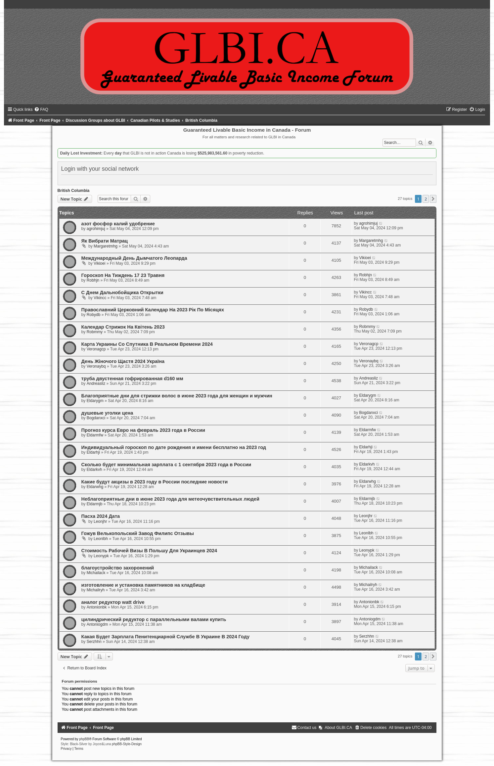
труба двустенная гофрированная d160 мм (132, 378)
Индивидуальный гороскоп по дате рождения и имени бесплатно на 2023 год (173, 447)
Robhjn (93, 280)
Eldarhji (93, 452)
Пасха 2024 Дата (100, 516)
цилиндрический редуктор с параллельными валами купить (153, 619)
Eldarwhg (95, 486)
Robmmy (95, 332)
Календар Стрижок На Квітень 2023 (123, 327)
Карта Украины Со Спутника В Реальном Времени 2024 (147, 344)
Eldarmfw (95, 435)
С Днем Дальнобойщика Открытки (122, 292)
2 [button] (426, 199)
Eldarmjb (95, 504)
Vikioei (99, 263)
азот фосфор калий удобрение (118, 223)
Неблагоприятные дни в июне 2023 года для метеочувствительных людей (170, 499)
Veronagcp (96, 349)
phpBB (84, 739)
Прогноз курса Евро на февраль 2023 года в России (143, 430)
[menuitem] (41, 109)
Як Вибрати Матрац (104, 241)
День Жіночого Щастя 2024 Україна (122, 361)
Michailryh (96, 590)
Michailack (96, 572)
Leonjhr (100, 521)
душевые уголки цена (107, 413)
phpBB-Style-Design (127, 744)
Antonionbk (97, 607)
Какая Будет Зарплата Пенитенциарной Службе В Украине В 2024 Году (165, 636)
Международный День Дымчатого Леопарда (134, 258)
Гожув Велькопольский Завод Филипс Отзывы (137, 533)
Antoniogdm (97, 624)
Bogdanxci (96, 418)
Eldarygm (95, 400)
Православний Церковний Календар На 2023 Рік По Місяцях (152, 309)
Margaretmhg (105, 246)
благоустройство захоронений (117, 567)
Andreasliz (96, 383)
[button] (433, 199)
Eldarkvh (94, 469)
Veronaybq (96, 366)
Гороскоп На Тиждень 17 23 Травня (123, 275)
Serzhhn (94, 641)
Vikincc (100, 297)
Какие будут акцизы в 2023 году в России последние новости (154, 481)
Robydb (94, 314)
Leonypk (101, 556)
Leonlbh (101, 538)
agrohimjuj (96, 228)
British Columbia (74, 190)
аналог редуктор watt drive (113, 602)
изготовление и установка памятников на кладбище (143, 585)
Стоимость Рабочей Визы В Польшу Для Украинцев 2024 (149, 550)
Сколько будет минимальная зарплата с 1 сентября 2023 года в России (166, 464)
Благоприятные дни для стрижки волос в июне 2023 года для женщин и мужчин (176, 395)
